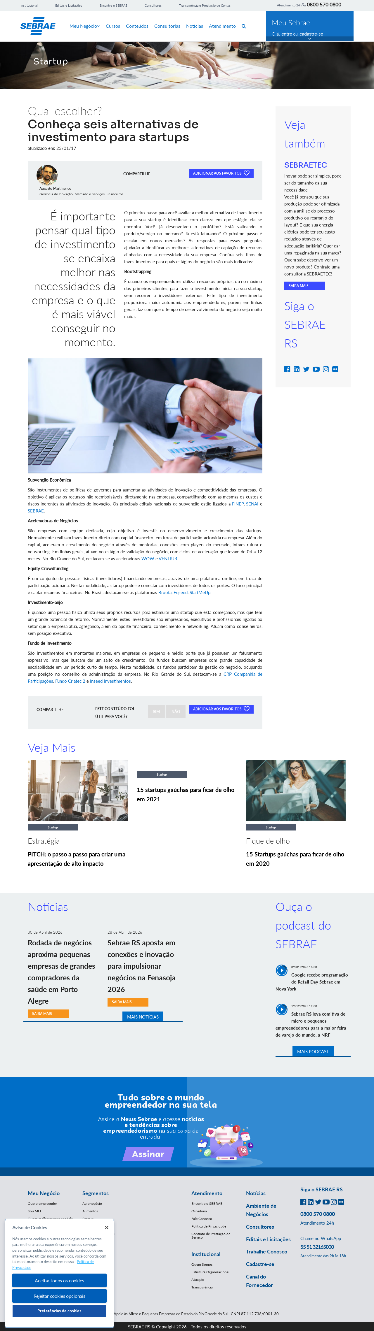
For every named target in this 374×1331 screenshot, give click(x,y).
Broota (165, 592)
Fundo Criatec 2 (70, 681)
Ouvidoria (199, 1211)
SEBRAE (36, 510)
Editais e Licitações (68, 5)
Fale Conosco (201, 1218)
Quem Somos (201, 1264)
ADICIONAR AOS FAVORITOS (221, 172)
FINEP (238, 503)
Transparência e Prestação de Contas (205, 5)
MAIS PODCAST (313, 1051)
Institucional (29, 5)
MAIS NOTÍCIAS (143, 1016)
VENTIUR (168, 558)
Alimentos (90, 1211)
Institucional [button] (205, 1254)
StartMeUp (200, 592)
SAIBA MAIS (299, 286)
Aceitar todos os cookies (59, 1280)
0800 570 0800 (324, 4)
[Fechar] (106, 1227)
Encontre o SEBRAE (113, 5)
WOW (147, 558)
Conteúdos (137, 26)
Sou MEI (34, 1211)
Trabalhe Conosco (266, 1251)
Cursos (113, 26)
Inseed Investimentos (110, 681)
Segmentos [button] (95, 1193)
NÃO (176, 711)
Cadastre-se (260, 1264)
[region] (59, 1273)
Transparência (202, 1287)
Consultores (153, 5)
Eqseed (181, 592)
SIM (156, 711)
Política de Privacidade (208, 1226)
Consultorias (167, 26)
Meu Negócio (85, 26)
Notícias (194, 26)
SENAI (252, 503)
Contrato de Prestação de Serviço (210, 1235)
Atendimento (222, 26)
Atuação (197, 1279)
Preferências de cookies (59, 1311)
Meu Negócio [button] (44, 1193)
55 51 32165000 (317, 1247)
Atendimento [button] (206, 1193)
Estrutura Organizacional (210, 1272)
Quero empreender (42, 1203)
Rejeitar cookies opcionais (59, 1296)
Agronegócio (92, 1203)
